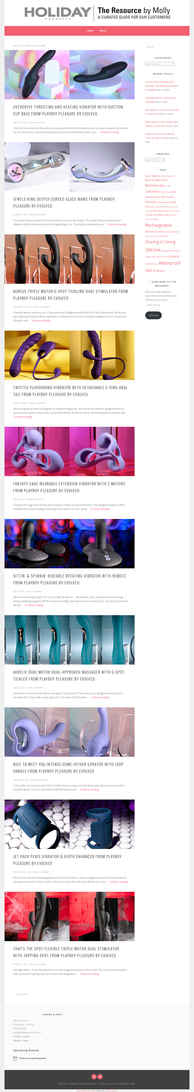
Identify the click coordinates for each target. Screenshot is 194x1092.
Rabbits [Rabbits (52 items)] (156, 219)
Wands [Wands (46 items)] (156, 264)
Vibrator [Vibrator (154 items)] (174, 256)
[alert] (52, 1058)
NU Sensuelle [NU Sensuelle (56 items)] (174, 211)
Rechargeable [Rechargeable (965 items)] (158, 225)
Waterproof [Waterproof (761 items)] (169, 263)
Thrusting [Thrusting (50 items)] (165, 257)
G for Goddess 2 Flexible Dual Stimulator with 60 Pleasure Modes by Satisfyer (161, 85)
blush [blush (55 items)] (172, 176)
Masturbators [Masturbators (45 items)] (173, 207)
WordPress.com (126, 1083)
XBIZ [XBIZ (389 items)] (148, 270)
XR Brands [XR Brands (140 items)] (159, 271)
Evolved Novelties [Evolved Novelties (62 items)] (163, 202)
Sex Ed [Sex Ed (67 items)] (176, 231)
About (103, 30)
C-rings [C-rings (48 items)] (167, 186)
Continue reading (109, 132)
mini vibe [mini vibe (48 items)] (148, 211)
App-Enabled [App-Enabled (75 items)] (151, 175)
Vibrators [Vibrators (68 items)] (149, 263)
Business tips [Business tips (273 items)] (155, 185)
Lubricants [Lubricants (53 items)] (158, 207)
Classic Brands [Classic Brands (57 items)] (165, 192)
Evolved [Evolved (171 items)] (150, 202)
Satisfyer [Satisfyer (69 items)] (168, 231)
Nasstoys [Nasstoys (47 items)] (166, 211)
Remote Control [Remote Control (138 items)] (154, 231)
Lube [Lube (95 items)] (173, 202)
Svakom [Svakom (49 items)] (148, 257)
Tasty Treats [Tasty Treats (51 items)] (156, 257)
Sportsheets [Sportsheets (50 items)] (175, 251)
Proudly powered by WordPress (77, 1083)
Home (90, 30)
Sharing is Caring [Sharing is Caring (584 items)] (160, 241)
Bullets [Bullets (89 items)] (164, 180)
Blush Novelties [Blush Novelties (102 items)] (153, 180)
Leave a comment (36, 122)
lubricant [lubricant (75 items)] (149, 206)
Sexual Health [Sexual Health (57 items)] (162, 236)
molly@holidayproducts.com (27, 1032)
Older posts (20, 994)
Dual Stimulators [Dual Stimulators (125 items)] (165, 197)
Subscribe (153, 315)
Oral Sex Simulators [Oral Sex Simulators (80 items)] (154, 214)
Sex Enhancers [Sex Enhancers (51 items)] (151, 236)
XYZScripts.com (112, 1090)
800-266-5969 (19, 1028)
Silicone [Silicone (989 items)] (153, 250)
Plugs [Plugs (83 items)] (166, 214)
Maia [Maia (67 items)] (165, 206)
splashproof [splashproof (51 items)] (165, 251)
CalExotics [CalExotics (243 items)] (152, 191)
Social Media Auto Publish (86, 1090)
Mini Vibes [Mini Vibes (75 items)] (157, 210)
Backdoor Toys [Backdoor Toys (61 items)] (164, 176)
